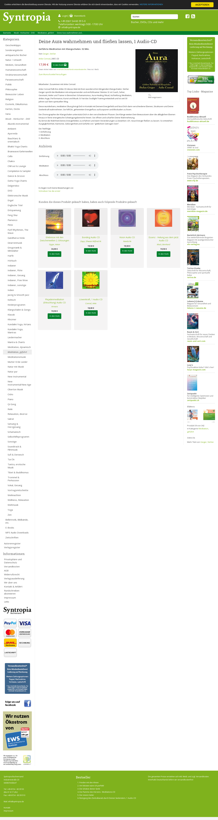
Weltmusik (13, 504)
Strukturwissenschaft (16, 74)
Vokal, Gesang (15, 485)
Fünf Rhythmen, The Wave (18, 231)
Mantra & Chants (16, 342)
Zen (10, 514)
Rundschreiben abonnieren (11, 592)
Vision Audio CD (127, 237)
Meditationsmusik (17, 356)
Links (6, 601)
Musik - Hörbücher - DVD (24, 33)
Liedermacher (15, 337)
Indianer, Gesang (16, 275)
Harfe (11, 255)
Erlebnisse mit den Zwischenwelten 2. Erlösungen (54, 239)
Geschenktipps (13, 45)
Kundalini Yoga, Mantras (15, 331)
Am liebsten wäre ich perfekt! (91, 785)
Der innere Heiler (86, 795)
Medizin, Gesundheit (15, 64)
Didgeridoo (13, 185)
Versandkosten (12, 566)
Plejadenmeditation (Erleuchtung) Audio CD (54, 301)
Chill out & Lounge (17, 166)
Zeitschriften (11, 537)
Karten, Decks (12, 108)
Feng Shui (12, 215)
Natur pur (13, 371)
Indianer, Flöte (15, 270)
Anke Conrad (44, 58)
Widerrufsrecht (12, 574)
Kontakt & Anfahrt (13, 586)
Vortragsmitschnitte (18, 490)
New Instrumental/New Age (19, 383)
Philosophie (11, 89)
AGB (6, 570)
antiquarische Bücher (16, 55)
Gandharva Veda (16, 237)
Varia (7, 113)
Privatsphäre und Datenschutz (13, 561)
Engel (10, 200)
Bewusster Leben (14, 94)
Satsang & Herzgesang (14, 425)
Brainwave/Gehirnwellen (20, 151)
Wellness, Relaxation (18, 499)
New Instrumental (17, 376)
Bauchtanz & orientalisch (14, 140)
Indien (11, 290)
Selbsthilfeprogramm (18, 436)
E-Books (9, 527)
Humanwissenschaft (15, 69)
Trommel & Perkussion (13, 479)
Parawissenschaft (14, 79)
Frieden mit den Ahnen (89, 782)
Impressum (10, 597)
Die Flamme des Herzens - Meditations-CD (97, 792)
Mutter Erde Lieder (18, 361)
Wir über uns (10, 582)
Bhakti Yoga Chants (17, 146)
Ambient (12, 128)
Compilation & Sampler (19, 170)
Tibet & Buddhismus (18, 472)
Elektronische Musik (18, 195)
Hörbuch (12, 260)
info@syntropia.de (71, 27)
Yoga (10, 509)
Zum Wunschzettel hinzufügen (53, 74)
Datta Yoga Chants (17, 180)
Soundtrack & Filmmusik (14, 448)
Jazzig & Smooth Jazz (18, 294)
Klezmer (12, 319)
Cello (10, 156)
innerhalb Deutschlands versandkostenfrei (71, 69)
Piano (10, 399)
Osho (10, 394)
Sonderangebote (14, 50)
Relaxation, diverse (17, 413)
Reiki (10, 409)
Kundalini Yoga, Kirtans (19, 324)
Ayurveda (12, 133)
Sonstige (12, 441)
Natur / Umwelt (13, 59)
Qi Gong (12, 404)
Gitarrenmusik (15, 242)
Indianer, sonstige (17, 285)
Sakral (11, 418)
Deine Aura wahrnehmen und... (70, 33)
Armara (54, 306)
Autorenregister (12, 543)
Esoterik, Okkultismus (16, 104)
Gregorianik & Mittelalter (15, 249)
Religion (9, 99)
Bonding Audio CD (91, 237)
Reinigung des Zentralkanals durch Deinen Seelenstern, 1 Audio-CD (107, 798)
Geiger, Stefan (49, 53)
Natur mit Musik (16, 366)
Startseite (7, 33)
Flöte (10, 224)
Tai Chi (11, 459)
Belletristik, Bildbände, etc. (16, 521)
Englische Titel (15, 205)
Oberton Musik (15, 389)
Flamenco (12, 220)
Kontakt (7, 807)
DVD (10, 190)
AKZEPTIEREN (202, 4)
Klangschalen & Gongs (19, 309)
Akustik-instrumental (18, 123)
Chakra (11, 161)
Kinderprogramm (16, 304)
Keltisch (12, 299)
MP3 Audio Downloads (17, 532)
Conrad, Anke (90, 303)
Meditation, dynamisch (19, 347)
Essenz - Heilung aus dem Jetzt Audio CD (163, 239)
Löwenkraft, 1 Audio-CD (90, 299)
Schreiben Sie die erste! (49, 191)
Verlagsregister (12, 547)
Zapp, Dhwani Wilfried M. (90, 241)
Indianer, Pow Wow (18, 280)
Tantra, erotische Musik (16, 466)
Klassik (11, 314)
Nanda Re (127, 241)
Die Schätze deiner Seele (89, 789)
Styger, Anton (54, 244)
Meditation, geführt (46, 33)
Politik (8, 84)
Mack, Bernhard (163, 244)
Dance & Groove (16, 175)
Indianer (12, 265)
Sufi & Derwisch (16, 454)
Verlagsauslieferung (14, 578)
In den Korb (60, 65)
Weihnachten (14, 495)
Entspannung (14, 210)
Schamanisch (14, 431)
